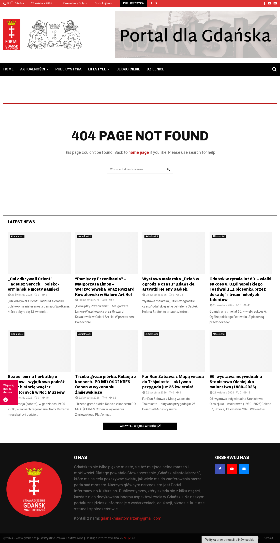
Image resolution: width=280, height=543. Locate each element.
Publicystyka (68, 69)
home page (138, 152)
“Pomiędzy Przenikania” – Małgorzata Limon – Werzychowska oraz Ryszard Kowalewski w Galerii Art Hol (104, 287)
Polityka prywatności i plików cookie (229, 539)
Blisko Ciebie (128, 69)
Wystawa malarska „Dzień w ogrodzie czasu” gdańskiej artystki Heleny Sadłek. (170, 284)
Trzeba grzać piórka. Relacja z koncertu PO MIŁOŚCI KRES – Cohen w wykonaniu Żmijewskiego (105, 384)
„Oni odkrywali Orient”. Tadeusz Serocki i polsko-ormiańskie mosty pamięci (33, 284)
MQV (127, 538)
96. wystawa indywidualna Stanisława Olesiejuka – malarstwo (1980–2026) (236, 381)
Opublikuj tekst (104, 3)
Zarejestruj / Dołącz (73, 3)
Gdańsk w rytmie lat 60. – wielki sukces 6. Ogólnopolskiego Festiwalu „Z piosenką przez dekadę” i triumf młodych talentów (240, 289)
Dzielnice (155, 69)
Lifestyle (97, 69)
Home (8, 69)
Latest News (21, 222)
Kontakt (268, 538)
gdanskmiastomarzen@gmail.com (131, 518)
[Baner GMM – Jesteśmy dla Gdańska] (196, 34)
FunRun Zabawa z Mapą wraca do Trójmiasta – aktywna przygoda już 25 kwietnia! (173, 381)
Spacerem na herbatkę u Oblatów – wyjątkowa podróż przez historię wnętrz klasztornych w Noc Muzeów (36, 384)
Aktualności (32, 69)
